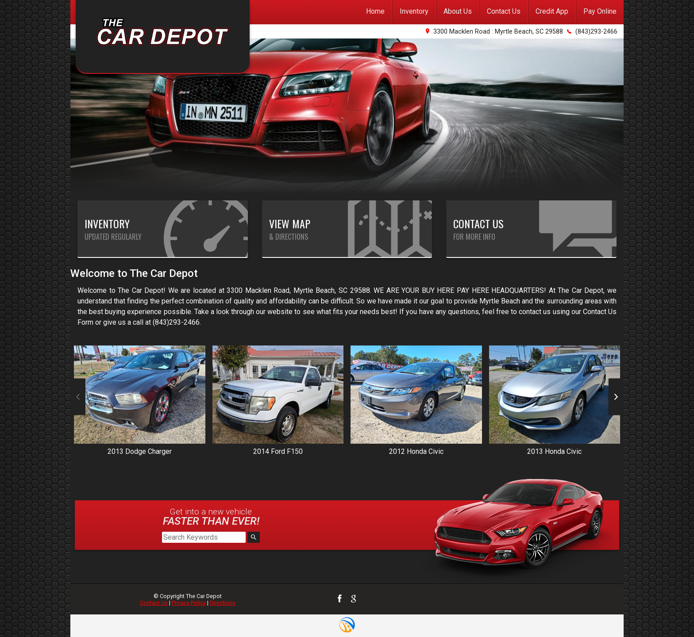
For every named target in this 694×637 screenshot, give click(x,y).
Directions (222, 602)
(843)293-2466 (596, 31)
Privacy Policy (189, 602)
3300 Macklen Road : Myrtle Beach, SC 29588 (498, 31)
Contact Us (154, 602)
